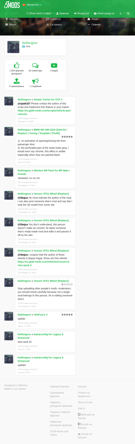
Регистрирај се (104, 13)
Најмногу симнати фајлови (60, 414)
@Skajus (23, 197)
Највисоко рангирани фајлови (61, 423)
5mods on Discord (85, 436)
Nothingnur (29, 43)
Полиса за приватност (84, 394)
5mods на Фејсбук (85, 426)
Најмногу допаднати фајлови (61, 404)
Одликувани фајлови (57, 394)
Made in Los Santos (15, 388)
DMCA (81, 408)
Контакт (82, 386)
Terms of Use (85, 402)
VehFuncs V (41, 314)
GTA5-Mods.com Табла (59, 433)
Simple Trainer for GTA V (48, 99)
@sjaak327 (24, 103)
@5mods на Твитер (86, 416)
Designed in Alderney (16, 385)
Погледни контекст (28, 118)
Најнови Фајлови (59, 386)
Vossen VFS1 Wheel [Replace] (51, 193)
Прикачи (62, 13)
